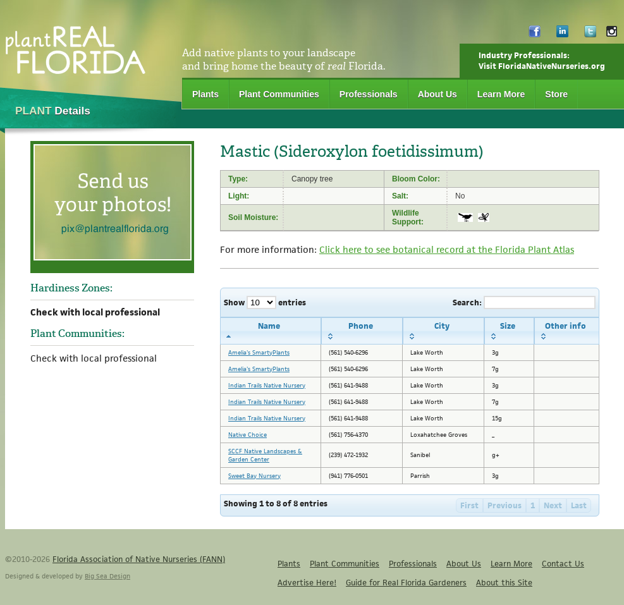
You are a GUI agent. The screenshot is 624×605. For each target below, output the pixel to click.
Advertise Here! (307, 582)
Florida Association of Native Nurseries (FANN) (138, 559)
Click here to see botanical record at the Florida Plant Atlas (446, 249)
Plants (205, 94)
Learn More (501, 94)
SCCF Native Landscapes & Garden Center (265, 455)
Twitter (590, 34)
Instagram (612, 34)
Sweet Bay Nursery (254, 476)
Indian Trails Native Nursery (266, 385)
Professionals (369, 94)
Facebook (535, 34)
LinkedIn (562, 34)
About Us (437, 94)
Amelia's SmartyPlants (259, 352)
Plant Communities (279, 94)
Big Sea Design (107, 575)
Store (556, 94)
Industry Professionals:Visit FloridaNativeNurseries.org (542, 60)
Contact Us (563, 563)
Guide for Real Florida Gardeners (406, 582)
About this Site (504, 582)
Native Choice (247, 435)
